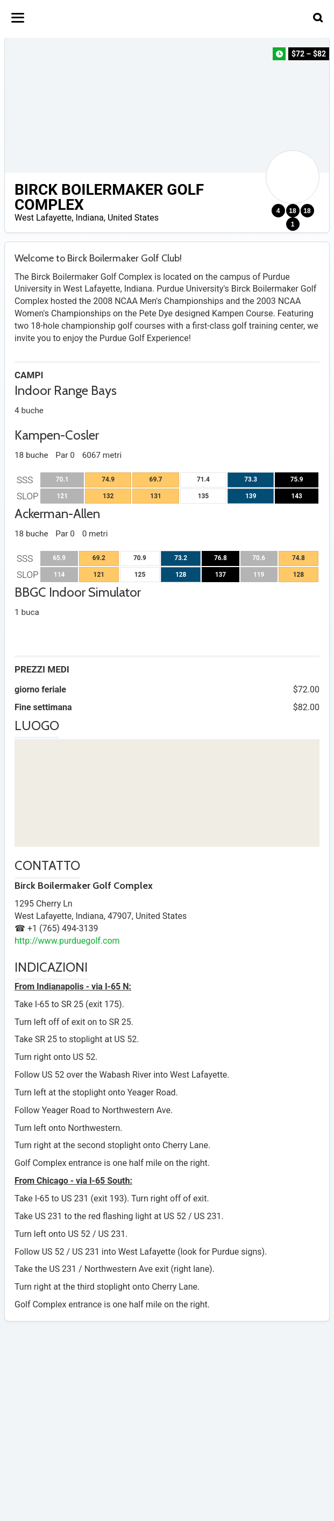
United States (133, 218)
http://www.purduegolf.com (67, 941)
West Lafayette (43, 218)
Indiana (89, 218)
